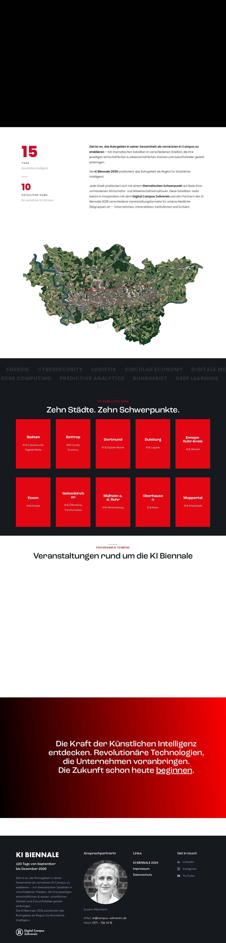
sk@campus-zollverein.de (109, 918)
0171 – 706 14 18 (102, 922)
